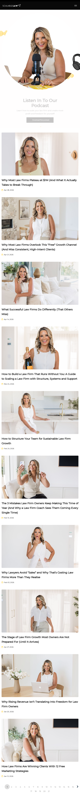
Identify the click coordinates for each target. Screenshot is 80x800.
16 (73, 787)
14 (64, 787)
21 (49, 791)
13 (60, 787)
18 (36, 791)
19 (40, 791)
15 (68, 787)
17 (31, 791)
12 (55, 787)
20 (44, 791)
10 (47, 787)
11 (51, 787)
